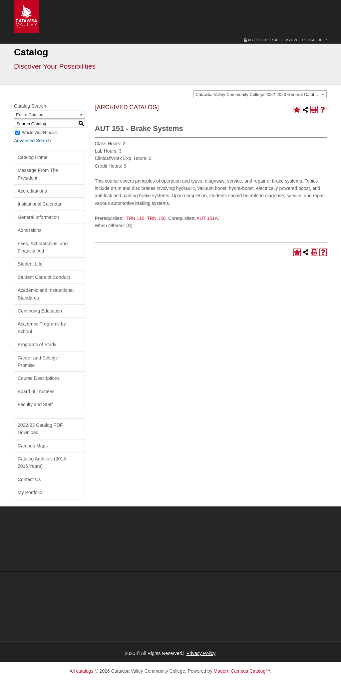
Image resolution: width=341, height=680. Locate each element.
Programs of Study (37, 344)
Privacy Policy (200, 653)
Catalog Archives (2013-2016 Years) (42, 462)
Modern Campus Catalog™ (242, 671)
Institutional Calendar (40, 204)
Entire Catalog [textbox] (29, 114)
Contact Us (29, 479)
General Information (38, 217)
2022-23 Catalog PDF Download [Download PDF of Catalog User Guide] (40, 428)
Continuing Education (40, 311)
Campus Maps (33, 445)
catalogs (84, 671)
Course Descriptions (39, 378)
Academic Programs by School (42, 327)
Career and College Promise (38, 361)
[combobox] (260, 94)
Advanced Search (32, 140)
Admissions (30, 230)
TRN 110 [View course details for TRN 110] (135, 218)
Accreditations (32, 191)
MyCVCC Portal (261, 40)
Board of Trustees (36, 391)
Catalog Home (33, 157)
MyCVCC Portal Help (306, 40)
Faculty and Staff (35, 404)
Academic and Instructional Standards (46, 294)
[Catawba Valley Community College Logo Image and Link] (26, 16)
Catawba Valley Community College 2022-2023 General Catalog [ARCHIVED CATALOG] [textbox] (260, 94)
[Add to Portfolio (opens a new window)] (296, 109)
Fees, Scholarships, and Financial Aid (43, 247)
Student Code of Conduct (44, 277)
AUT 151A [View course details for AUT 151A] (207, 218)
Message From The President (38, 174)
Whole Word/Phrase (40, 132)
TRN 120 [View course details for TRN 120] (156, 218)
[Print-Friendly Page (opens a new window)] (314, 109)
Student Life (30, 264)
